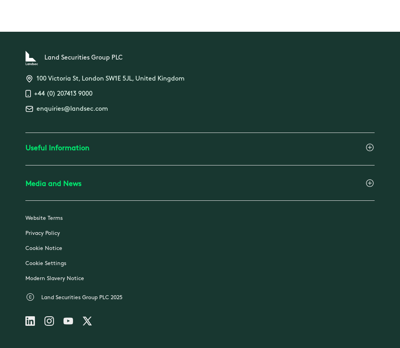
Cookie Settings (45, 264)
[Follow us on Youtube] (68, 322)
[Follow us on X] (87, 322)
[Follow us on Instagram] (49, 322)
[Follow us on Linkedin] (30, 322)
